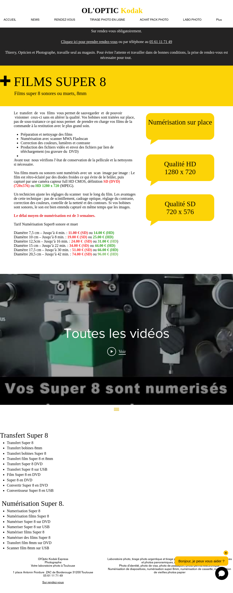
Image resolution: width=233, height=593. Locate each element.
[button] (196, 19)
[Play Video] (116, 351)
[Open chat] (221, 573)
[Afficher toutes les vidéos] (116, 409)
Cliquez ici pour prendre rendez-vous (89, 42)
